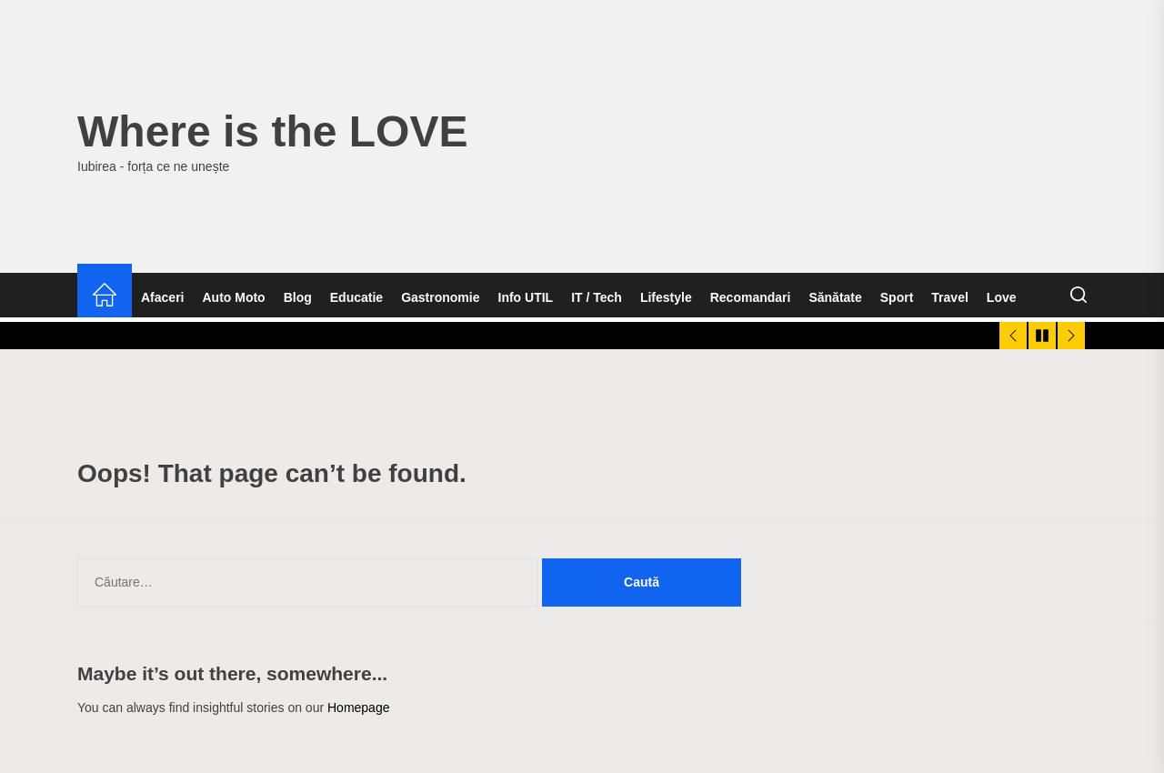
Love (1002, 297)
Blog (298, 297)
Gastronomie (440, 297)
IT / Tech (596, 297)
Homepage (358, 707)
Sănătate (834, 297)
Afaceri (162, 297)
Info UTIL (526, 297)
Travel (949, 297)
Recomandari (750, 297)
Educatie (356, 297)
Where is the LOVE (272, 131)
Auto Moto (233, 297)
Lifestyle (666, 297)
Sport (897, 297)
